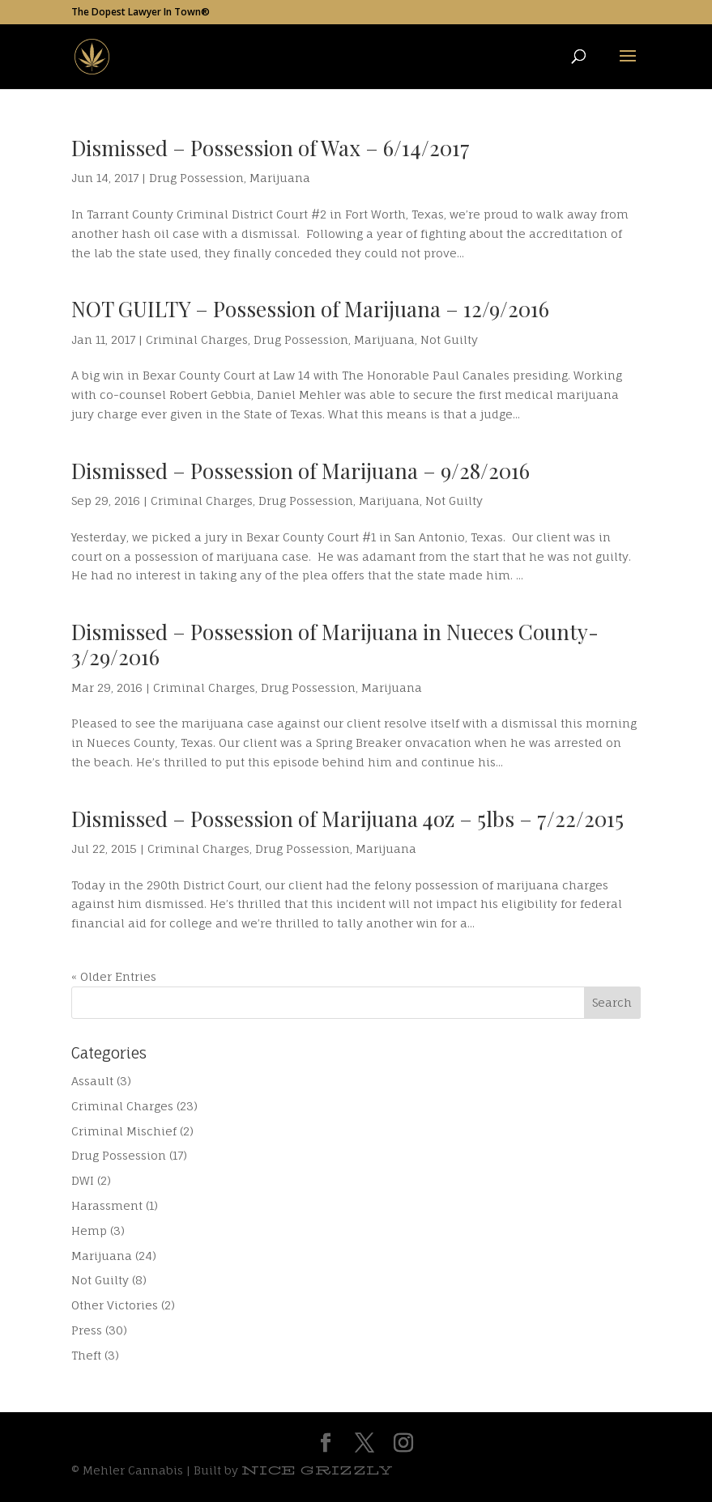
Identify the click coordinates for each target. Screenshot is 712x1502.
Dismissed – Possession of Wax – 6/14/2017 (270, 148)
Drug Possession (196, 178)
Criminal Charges (197, 339)
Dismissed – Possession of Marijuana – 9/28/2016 (300, 470)
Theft (86, 1355)
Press (86, 1330)
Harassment (107, 1205)
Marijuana (279, 178)
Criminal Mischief (124, 1131)
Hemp (89, 1230)
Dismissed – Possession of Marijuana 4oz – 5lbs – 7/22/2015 (347, 818)
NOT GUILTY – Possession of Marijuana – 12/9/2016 (310, 309)
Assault (92, 1081)
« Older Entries (113, 976)
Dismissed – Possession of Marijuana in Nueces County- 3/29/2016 (335, 644)
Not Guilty (449, 339)
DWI (82, 1180)
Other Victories (114, 1305)
